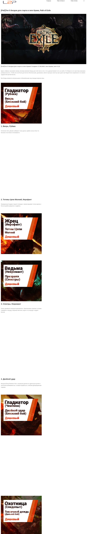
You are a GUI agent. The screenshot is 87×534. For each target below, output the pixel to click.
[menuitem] (51, 1)
